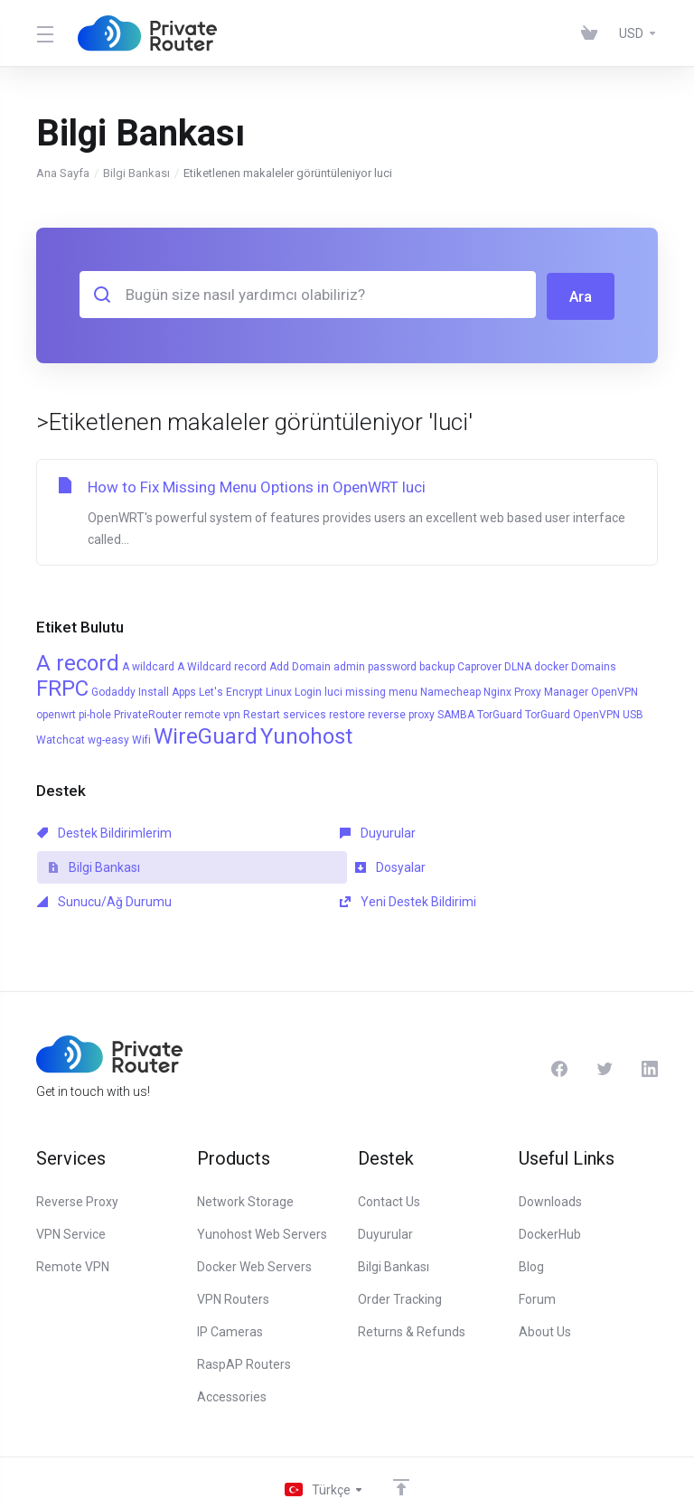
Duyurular (274, 831)
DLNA (517, 665)
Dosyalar (72, 865)
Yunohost (306, 734)
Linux (279, 690)
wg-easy (108, 738)
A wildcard (148, 665)
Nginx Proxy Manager (535, 690)
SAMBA (455, 713)
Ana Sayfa (62, 173)
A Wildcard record (222, 665)
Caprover (479, 665)
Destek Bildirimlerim (104, 831)
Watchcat (60, 738)
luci (333, 690)
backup (437, 665)
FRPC (62, 686)
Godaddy (113, 690)
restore (347, 713)
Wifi (141, 738)
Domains (593, 665)
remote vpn (212, 713)
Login (308, 690)
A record (77, 661)
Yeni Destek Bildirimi (503, 865)
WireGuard (206, 734)
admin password (375, 665)
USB (633, 713)
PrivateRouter (148, 713)
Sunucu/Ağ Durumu (303, 865)
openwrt (56, 713)
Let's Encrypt (231, 690)
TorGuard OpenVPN (572, 713)
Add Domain (300, 665)
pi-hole (95, 713)
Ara (580, 295)
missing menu (381, 690)
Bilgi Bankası (136, 173)
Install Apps (167, 690)
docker (551, 665)
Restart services (284, 713)
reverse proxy (401, 713)
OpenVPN (614, 690)
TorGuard (499, 713)
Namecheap (450, 690)
